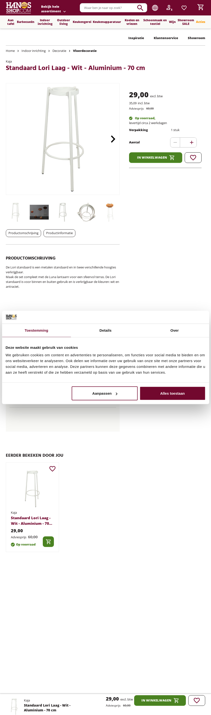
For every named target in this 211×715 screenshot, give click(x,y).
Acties (200, 22)
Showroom (196, 38)
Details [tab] (106, 330)
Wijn (172, 22)
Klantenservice (166, 38)
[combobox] (113, 7)
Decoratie (59, 51)
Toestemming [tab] (36, 330)
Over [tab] (174, 330)
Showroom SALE (186, 22)
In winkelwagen (155, 157)
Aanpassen (104, 393)
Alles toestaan (172, 393)
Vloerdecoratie (85, 51)
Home (10, 51)
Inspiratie (136, 38)
